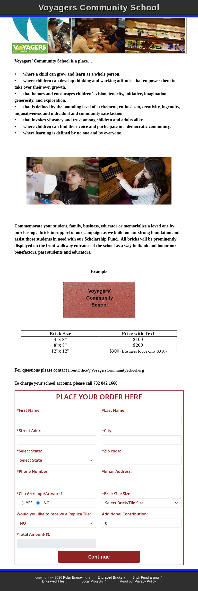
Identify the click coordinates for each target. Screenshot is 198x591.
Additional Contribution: (125, 514)
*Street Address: (32, 430)
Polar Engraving (75, 577)
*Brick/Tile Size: (116, 493)
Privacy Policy (145, 581)
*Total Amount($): (33, 534)
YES (29, 502)
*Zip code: (111, 451)
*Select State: (29, 451)
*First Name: (29, 410)
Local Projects (92, 581)
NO (46, 502)
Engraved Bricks (109, 577)
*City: (107, 430)
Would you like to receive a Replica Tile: (54, 514)
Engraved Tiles (53, 581)
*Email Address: (117, 471)
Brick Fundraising (145, 577)
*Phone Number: (33, 471)
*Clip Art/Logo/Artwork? (40, 493)
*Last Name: (114, 410)
